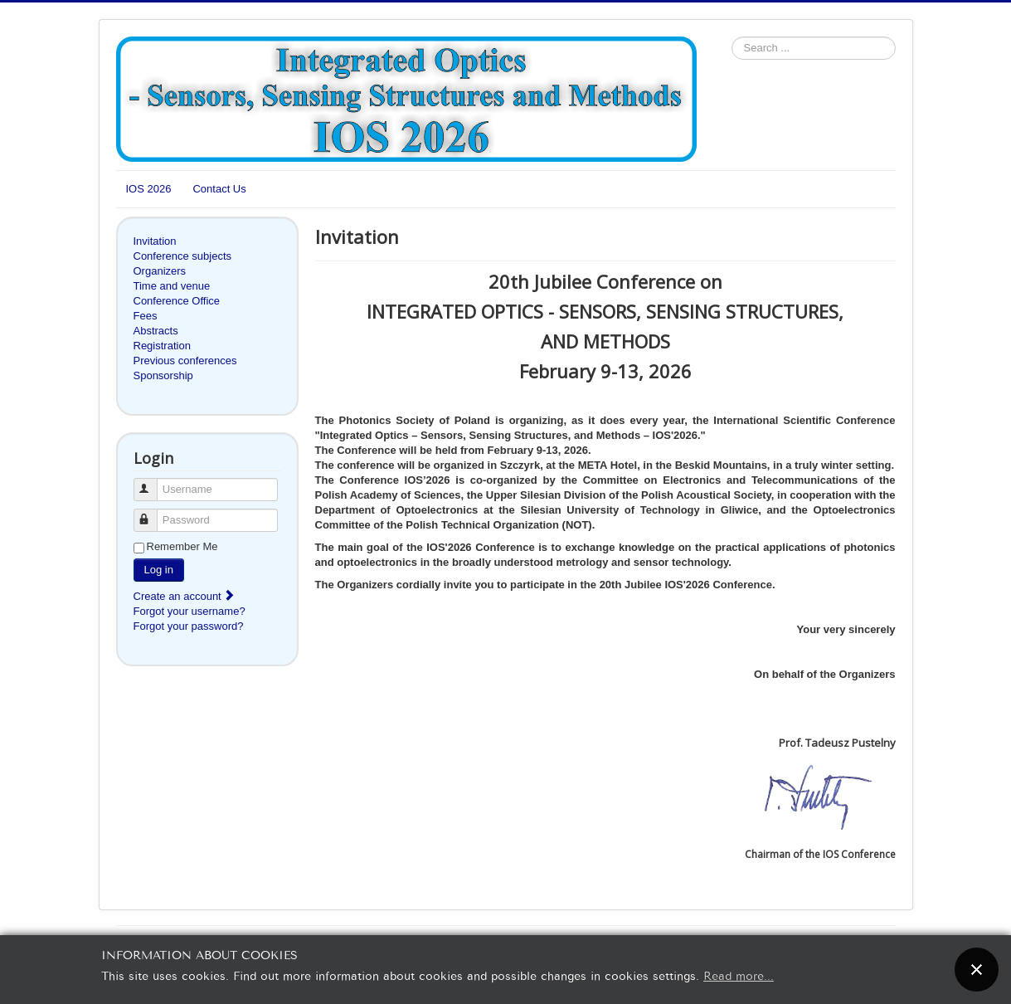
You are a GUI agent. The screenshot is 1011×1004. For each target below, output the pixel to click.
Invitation (155, 241)
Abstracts (156, 330)
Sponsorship (163, 375)
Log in (158, 569)
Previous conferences (185, 360)
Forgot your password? (189, 626)
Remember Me (182, 546)
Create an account (185, 596)
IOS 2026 (149, 189)
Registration (162, 345)
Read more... (738, 974)
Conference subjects (183, 256)
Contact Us (218, 189)
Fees (146, 315)
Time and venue (172, 286)
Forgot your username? (189, 611)
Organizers (160, 271)
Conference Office (177, 301)
